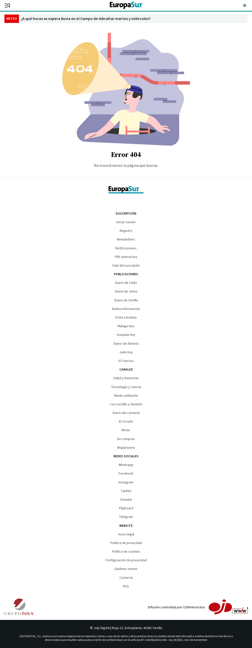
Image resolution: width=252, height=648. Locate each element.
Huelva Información (126, 309)
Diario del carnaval (126, 412)
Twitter (126, 491)
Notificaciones (126, 248)
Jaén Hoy (126, 352)
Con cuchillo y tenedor (126, 404)
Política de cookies (126, 551)
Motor (126, 430)
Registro (126, 230)
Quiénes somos (126, 568)
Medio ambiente (126, 395)
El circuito (126, 421)
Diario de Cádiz (126, 282)
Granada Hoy (126, 334)
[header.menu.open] (6, 5)
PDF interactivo (126, 257)
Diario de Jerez (126, 291)
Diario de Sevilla (126, 300)
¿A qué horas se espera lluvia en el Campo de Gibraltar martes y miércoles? (86, 18)
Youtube (126, 499)
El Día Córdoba (126, 317)
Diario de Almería (126, 343)
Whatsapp (126, 464)
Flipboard (126, 508)
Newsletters (126, 239)
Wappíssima (126, 447)
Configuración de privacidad (126, 560)
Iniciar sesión (126, 222)
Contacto (126, 577)
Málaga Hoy (126, 326)
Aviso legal (126, 534)
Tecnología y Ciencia (126, 387)
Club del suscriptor (126, 265)
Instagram (126, 482)
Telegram (126, 516)
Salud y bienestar (126, 378)
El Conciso (126, 360)
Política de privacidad (126, 543)
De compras (126, 439)
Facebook (126, 473)
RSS (126, 586)
